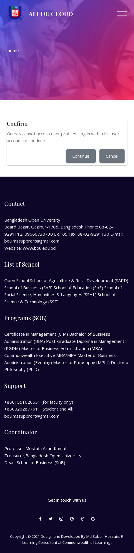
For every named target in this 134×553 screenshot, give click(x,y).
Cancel (112, 156)
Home (13, 50)
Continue (80, 156)
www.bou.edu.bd (39, 248)
